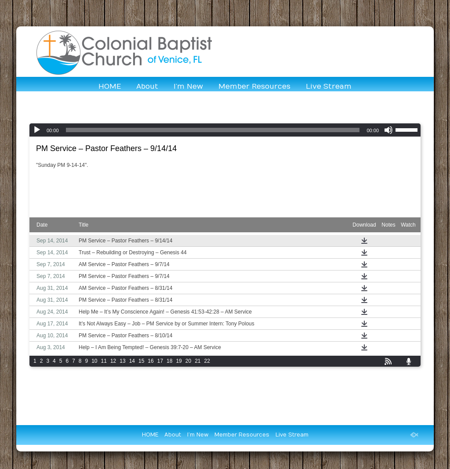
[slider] (213, 130)
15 (141, 361)
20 (188, 361)
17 (160, 361)
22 (207, 361)
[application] (225, 130)
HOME (109, 86)
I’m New (188, 86)
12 (113, 361)
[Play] (37, 130)
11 (104, 361)
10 (94, 361)
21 (197, 361)
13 (122, 361)
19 (178, 361)
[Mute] (388, 130)
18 (169, 361)
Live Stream (329, 86)
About (147, 86)
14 (132, 361)
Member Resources (254, 86)
